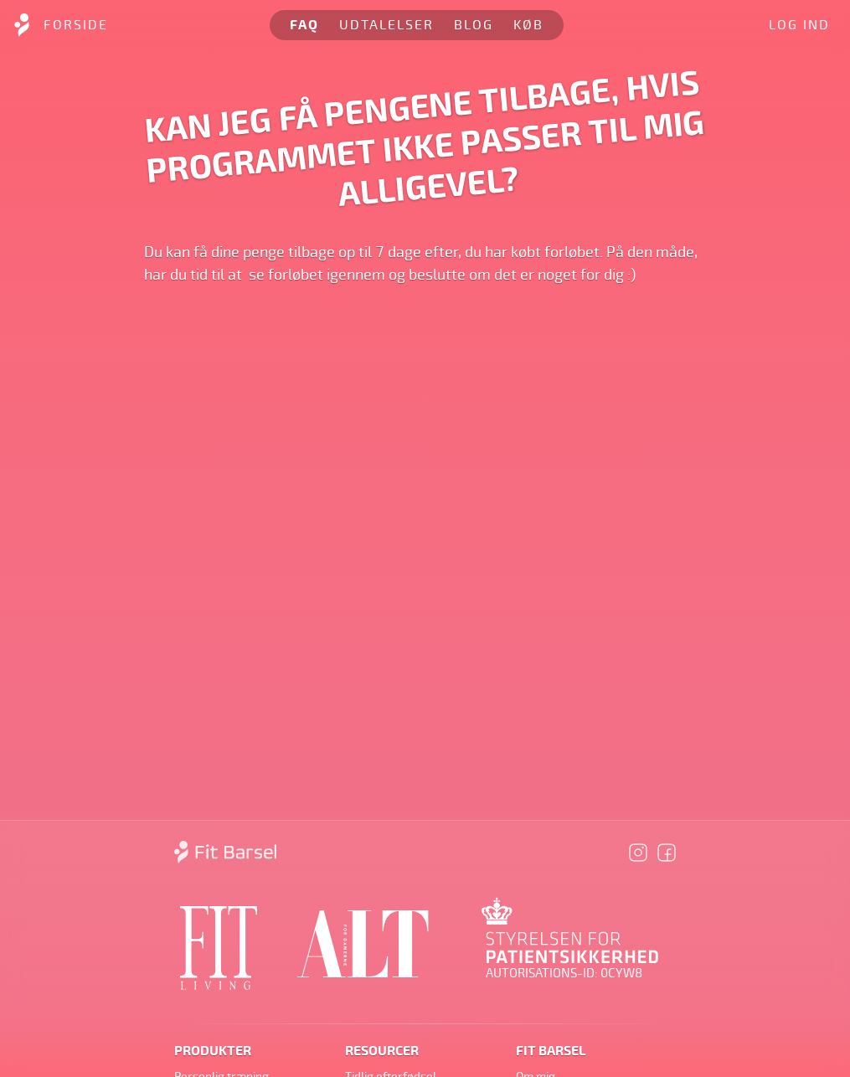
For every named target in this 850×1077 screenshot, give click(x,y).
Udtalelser (386, 25)
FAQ (304, 25)
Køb (528, 25)
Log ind (799, 25)
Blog (473, 25)
